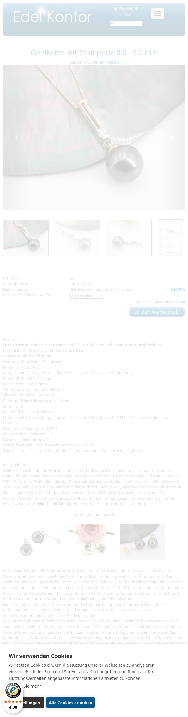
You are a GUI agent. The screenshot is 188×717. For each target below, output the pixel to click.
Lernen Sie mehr (25, 686)
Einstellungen (26, 702)
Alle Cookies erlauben (70, 702)
